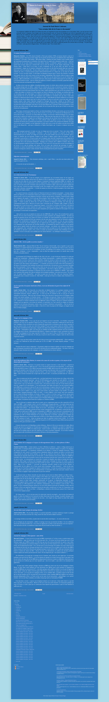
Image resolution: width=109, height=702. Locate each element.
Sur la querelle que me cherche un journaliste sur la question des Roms (68, 675)
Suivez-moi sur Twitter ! (83, 53)
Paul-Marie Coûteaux (19, 666)
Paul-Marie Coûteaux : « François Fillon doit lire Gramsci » (67, 680)
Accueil (43, 593)
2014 (16, 604)
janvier (17, 661)
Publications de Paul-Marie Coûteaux (85, 56)
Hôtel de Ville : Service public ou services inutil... (24, 621)
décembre (18, 605)
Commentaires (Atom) (22, 595)
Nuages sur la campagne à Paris (23, 318)
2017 (16, 602)
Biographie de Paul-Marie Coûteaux (85, 54)
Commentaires (91, 63)
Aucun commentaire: (30, 168)
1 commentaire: (29, 152)
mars (17, 613)
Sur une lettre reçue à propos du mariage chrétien (28, 510)
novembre (18, 607)
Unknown (18, 668)
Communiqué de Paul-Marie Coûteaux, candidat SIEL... (25, 649)
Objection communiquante (21, 156)
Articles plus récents (17, 593)
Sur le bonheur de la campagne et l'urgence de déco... (25, 628)
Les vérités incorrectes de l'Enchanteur (25, 175)
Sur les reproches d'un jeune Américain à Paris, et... (24, 623)
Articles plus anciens (69, 593)
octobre (17, 609)
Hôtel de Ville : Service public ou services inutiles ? (28, 242)
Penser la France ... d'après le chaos (43, 5)
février (17, 615)
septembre (18, 610)
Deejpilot (57, 695)
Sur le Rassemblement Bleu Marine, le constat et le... (25, 626)
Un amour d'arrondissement (22, 53)
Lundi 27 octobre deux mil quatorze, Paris (64, 667)
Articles (90, 61)
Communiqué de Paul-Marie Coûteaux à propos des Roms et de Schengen (69, 671)
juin (17, 612)
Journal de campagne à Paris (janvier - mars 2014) (28, 535)
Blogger (64, 695)
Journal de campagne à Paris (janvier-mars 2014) (24, 639)
